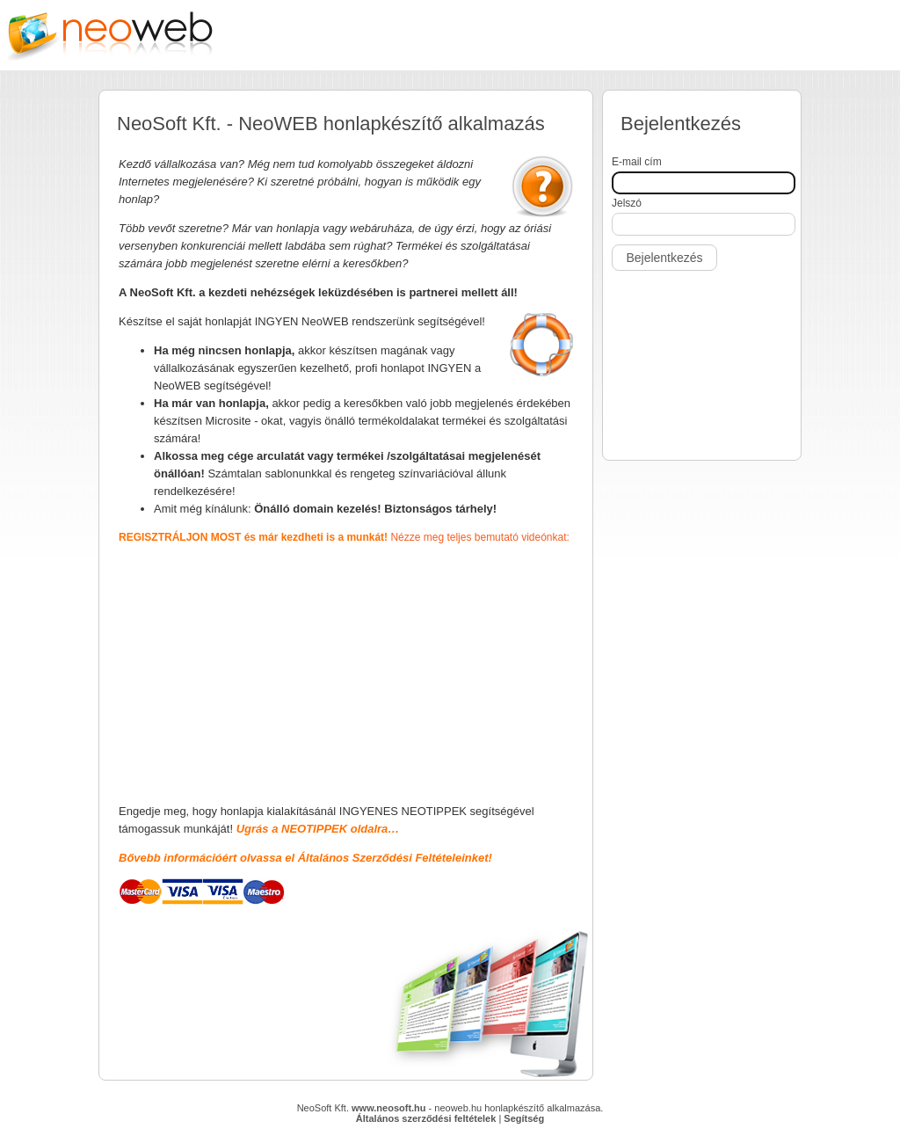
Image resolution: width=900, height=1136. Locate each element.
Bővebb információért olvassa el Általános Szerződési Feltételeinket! (305, 857)
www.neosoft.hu (389, 1108)
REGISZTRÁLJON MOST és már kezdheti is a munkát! (254, 537)
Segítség (524, 1118)
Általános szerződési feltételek (426, 1118)
